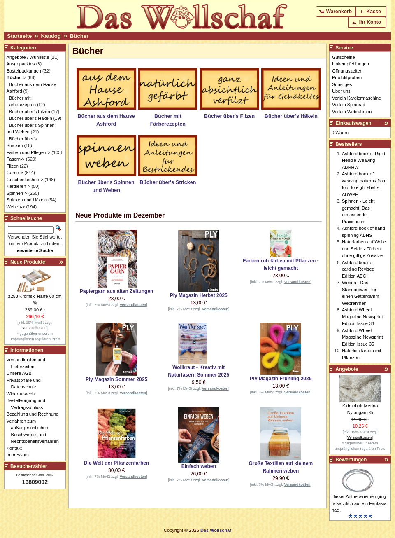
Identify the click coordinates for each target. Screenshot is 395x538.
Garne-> (15, 172)
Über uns (341, 91)
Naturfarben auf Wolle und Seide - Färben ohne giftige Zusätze (364, 248)
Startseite (19, 36)
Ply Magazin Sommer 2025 (116, 379)
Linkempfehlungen (350, 63)
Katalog (50, 36)
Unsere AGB (21, 373)
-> (16, 77)
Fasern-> (16, 159)
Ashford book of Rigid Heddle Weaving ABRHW (363, 160)
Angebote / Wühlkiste (28, 57)
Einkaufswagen (353, 123)
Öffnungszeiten (347, 70)
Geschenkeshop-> (25, 179)
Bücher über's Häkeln (30, 118)
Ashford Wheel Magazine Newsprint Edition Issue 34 (362, 316)
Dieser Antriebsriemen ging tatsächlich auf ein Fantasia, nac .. (360, 503)
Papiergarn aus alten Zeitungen (116, 291)
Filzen (13, 166)
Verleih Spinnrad (348, 104)
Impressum (20, 454)
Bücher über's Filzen (29, 111)
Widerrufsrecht (23, 393)
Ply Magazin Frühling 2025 (280, 378)
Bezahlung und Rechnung (35, 414)
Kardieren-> (18, 186)
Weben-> (16, 206)
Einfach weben (198, 466)
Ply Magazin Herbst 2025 (199, 295)
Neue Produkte (27, 262)
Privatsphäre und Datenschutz (26, 384)
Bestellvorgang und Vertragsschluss (28, 404)
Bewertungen (351, 460)
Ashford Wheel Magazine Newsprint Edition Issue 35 (362, 337)
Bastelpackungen (24, 70)
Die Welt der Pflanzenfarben (116, 463)
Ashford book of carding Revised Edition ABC (358, 269)
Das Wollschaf (215, 530)
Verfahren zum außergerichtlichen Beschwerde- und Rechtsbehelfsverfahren (35, 431)
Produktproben (347, 77)
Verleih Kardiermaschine (356, 98)
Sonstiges (342, 84)
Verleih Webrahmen (352, 111)
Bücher (79, 36)
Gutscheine (343, 57)
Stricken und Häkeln (27, 199)
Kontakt (16, 448)
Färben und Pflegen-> (29, 152)
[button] (336, 11)
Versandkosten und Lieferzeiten (28, 363)
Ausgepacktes (21, 63)
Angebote (346, 369)
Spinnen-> (17, 193)
